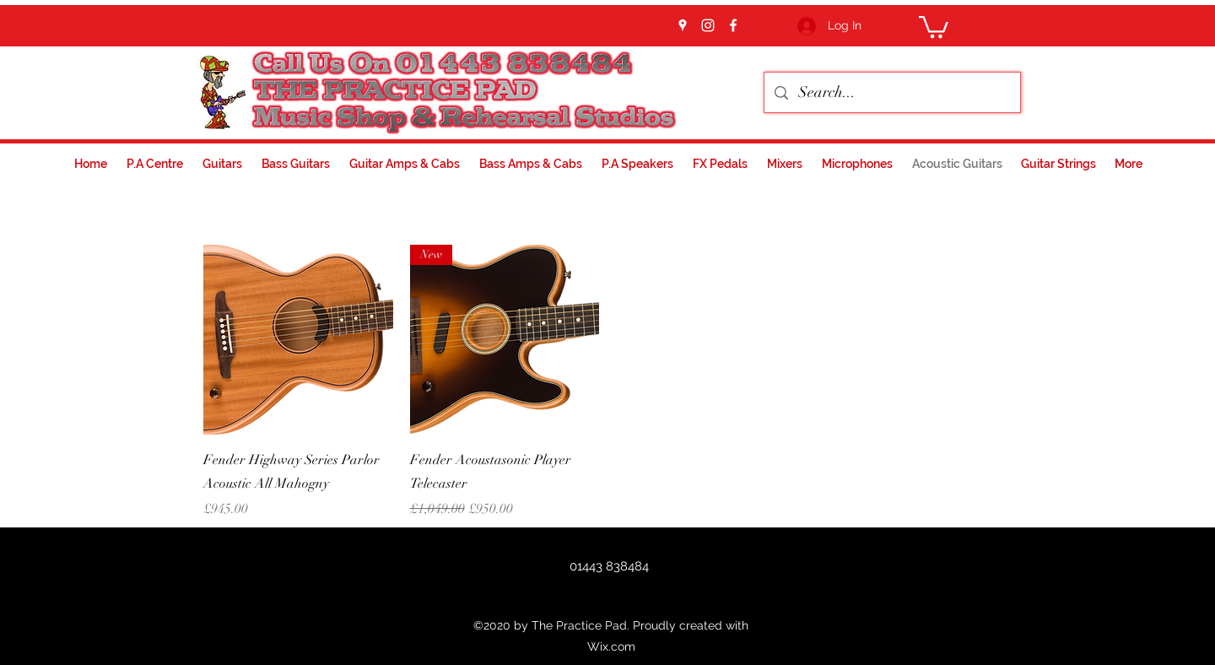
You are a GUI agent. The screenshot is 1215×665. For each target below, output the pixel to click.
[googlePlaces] (682, 25)
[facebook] (733, 25)
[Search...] (891, 93)
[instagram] (707, 25)
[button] (933, 26)
